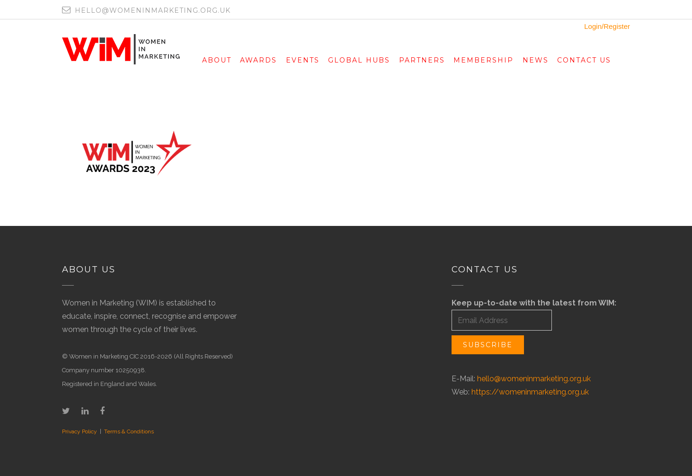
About (216, 60)
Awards (258, 60)
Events (302, 60)
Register (616, 26)
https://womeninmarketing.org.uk (530, 391)
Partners (422, 60)
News (536, 60)
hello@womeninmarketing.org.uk (534, 378)
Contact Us (584, 60)
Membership (483, 60)
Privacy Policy (79, 431)
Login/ (593, 26)
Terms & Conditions (129, 431)
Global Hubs (359, 60)
